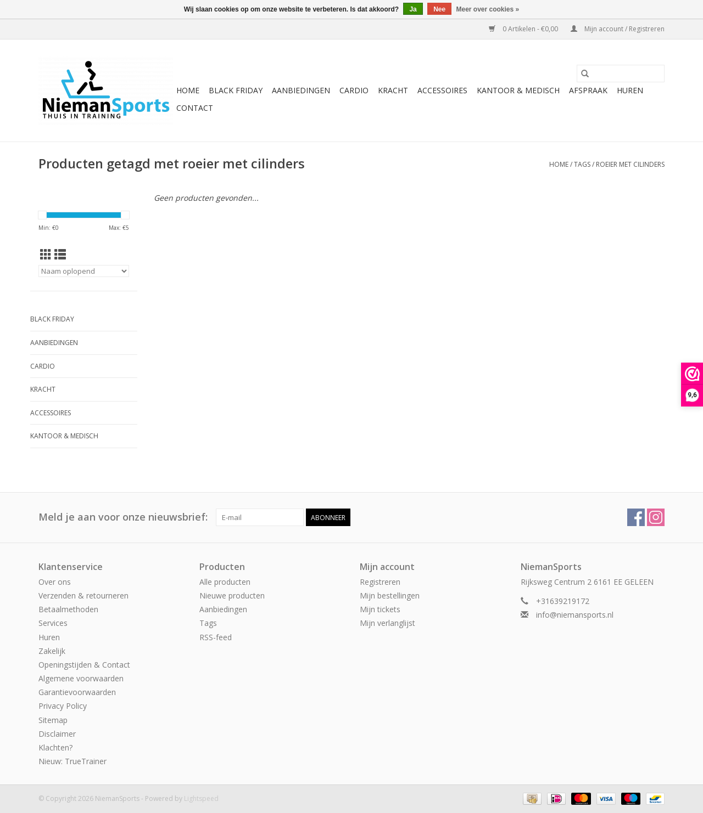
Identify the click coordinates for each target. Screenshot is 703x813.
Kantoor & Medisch (518, 90)
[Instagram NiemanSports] (656, 517)
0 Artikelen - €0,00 (524, 28)
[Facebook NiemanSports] (636, 517)
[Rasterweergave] (46, 254)
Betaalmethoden (68, 609)
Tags (582, 164)
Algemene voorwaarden (81, 678)
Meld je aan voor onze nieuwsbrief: (123, 517)
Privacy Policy (62, 706)
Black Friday (236, 90)
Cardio (354, 90)
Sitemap (53, 720)
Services (53, 623)
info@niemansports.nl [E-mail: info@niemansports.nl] (574, 614)
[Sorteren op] (83, 271)
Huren (630, 90)
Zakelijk (51, 651)
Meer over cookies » (488, 9)
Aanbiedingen (301, 90)
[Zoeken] (621, 73)
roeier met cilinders (630, 164)
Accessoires (442, 90)
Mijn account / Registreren (618, 28)
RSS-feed (215, 637)
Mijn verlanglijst (387, 623)
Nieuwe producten (232, 595)
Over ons (54, 582)
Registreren (380, 582)
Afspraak (588, 90)
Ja (412, 9)
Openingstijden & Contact (84, 664)
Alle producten (224, 582)
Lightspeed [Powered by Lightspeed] (201, 798)
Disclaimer (57, 734)
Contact (194, 108)
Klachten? (55, 747)
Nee (439, 9)
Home (187, 90)
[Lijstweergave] (60, 254)
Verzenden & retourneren (83, 595)
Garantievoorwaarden (77, 692)
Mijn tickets (380, 609)
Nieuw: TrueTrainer (72, 761)
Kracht (393, 90)
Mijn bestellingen (390, 595)
